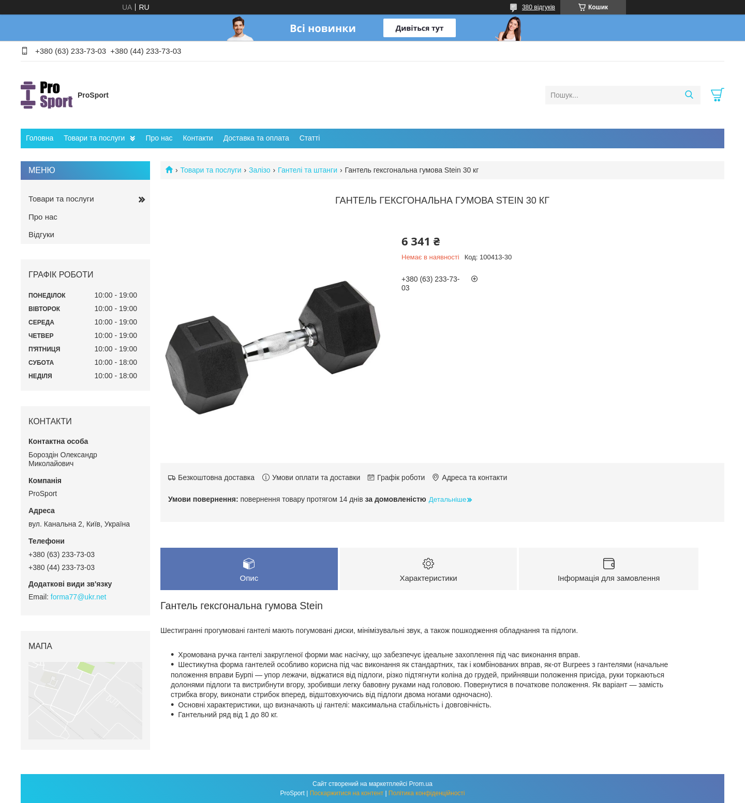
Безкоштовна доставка (216, 477)
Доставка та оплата (256, 138)
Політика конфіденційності (427, 793)
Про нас (158, 138)
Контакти (198, 138)
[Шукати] (689, 95)
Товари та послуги (94, 138)
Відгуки (41, 234)
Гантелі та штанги (307, 170)
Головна (39, 138)
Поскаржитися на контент (346, 793)
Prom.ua (421, 783)
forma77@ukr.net (79, 597)
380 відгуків (538, 7)
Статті (310, 138)
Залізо (260, 170)
